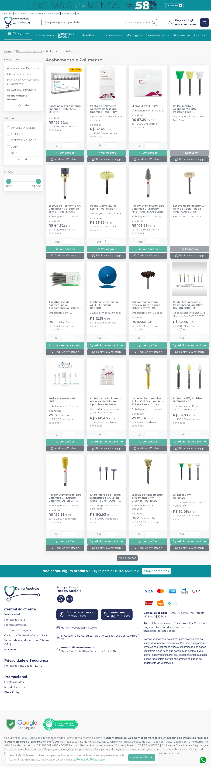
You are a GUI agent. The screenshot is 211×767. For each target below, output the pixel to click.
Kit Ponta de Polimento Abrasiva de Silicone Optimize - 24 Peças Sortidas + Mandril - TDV (106, 401)
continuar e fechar (141, 757)
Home (8, 51)
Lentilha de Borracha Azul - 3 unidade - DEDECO (104, 305)
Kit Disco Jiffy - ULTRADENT (182, 496)
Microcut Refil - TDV (145, 106)
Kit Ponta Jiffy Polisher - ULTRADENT (189, 400)
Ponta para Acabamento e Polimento (23, 81)
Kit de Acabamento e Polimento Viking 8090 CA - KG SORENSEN (188, 305)
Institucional (21, 13)
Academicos (12, 649)
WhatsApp (54, 13)
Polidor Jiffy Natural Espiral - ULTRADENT (103, 207)
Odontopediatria (157, 35)
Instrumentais (112, 35)
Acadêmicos (181, 35)
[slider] (8, 181)
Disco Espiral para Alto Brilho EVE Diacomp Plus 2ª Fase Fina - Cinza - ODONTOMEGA (148, 401)
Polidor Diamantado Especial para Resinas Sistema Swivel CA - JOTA (146, 305)
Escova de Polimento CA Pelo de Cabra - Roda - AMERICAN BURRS (189, 208)
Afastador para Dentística (23, 68)
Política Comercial (15, 625)
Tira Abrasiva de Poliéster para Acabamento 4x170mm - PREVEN (65, 305)
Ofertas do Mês (14, 682)
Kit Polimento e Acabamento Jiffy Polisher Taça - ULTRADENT (184, 109)
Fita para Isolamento (20, 74)
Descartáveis (45, 35)
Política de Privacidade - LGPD (23, 665)
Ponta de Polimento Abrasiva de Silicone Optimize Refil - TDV (103, 109)
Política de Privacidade (90, 759)
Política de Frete (14, 619)
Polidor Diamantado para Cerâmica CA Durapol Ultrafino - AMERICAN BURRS (65, 497)
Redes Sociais (38, 13)
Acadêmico (68, 13)
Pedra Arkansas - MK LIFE (62, 400)
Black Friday (11, 692)
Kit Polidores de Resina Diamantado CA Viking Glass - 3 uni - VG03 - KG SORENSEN (105, 497)
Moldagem (134, 35)
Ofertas (8, 13)
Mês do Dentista (14, 687)
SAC (79, 13)
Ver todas (23, 105)
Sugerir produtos (156, 571)
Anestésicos (90, 35)
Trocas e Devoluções (17, 630)
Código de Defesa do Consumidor (25, 635)
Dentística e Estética (66, 35)
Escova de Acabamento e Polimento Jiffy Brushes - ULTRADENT (147, 497)
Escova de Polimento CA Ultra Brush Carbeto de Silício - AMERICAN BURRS (65, 208)
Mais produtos (127, 558)
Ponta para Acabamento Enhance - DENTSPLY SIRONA (65, 109)
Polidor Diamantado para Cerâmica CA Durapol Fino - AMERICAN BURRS (148, 208)
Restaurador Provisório (21, 89)
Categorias (18, 35)
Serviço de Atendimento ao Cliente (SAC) (26, 642)
